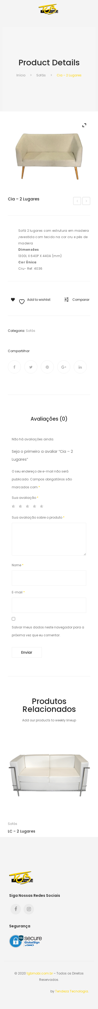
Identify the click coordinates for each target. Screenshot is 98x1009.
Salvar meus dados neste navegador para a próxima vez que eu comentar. (48, 631)
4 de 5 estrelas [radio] (36, 507)
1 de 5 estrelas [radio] (15, 507)
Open (8, 19)
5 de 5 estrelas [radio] (43, 507)
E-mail (18, 592)
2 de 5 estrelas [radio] (22, 507)
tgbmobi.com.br (40, 973)
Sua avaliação (25, 497)
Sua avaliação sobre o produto (38, 517)
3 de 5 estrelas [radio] (29, 507)
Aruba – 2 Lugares (77, 201)
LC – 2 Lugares (21, 831)
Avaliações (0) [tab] (49, 419)
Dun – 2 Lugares (86, 201)
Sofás (41, 75)
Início (20, 75)
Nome (18, 565)
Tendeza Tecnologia (71, 991)
